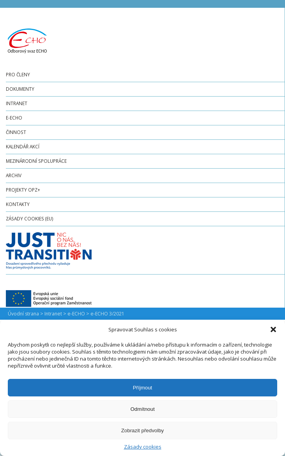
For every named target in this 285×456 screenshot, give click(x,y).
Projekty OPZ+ (23, 190)
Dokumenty (20, 89)
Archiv (13, 175)
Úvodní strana (23, 313)
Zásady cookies (142, 446)
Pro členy (18, 74)
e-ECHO (14, 117)
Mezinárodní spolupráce (36, 161)
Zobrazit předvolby (142, 430)
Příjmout (142, 388)
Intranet (16, 103)
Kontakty (18, 204)
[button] (273, 329)
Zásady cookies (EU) (29, 218)
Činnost (16, 132)
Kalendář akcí (22, 146)
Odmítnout (142, 409)
